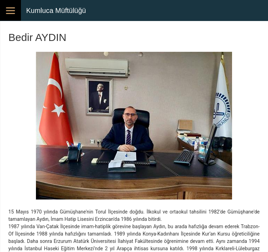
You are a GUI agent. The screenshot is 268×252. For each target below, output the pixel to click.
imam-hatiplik (96, 226)
